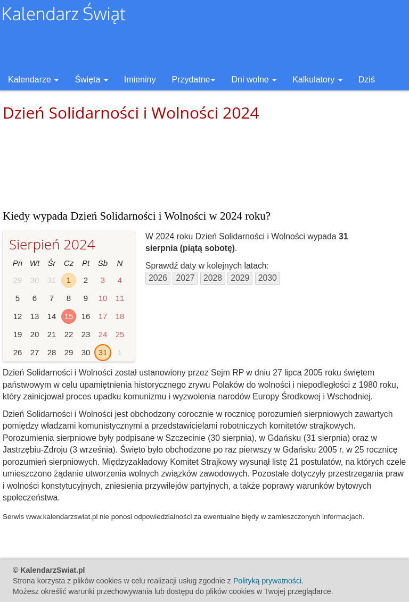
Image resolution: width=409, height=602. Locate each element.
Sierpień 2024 (52, 244)
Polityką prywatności (267, 580)
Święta (91, 79)
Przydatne (193, 79)
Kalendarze (33, 79)
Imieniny (140, 79)
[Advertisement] (204, 164)
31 (103, 352)
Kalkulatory (317, 79)
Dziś (366, 79)
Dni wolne (253, 79)
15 (68, 316)
